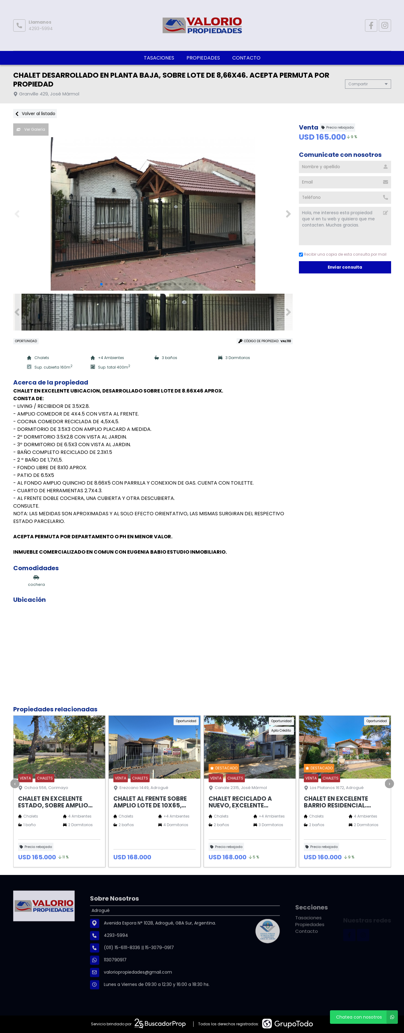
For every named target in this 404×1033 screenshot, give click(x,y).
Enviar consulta (345, 267)
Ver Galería (31, 129)
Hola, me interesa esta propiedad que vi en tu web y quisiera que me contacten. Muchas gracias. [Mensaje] (345, 226)
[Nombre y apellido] (345, 167)
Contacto (246, 57)
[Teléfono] (345, 198)
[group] (153, 214)
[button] (288, 214)
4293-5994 (41, 28)
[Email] (345, 182)
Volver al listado (35, 113)
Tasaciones (159, 57)
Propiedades (203, 57)
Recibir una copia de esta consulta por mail (342, 254)
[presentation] (14, 783)
